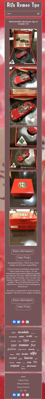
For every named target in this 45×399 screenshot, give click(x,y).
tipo (26, 340)
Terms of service (23, 387)
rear (36, 337)
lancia (28, 358)
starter (33, 341)
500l (18, 354)
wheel (18, 363)
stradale (23, 332)
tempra (12, 354)
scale (29, 336)
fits (35, 362)
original (14, 365)
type (14, 345)
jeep (29, 362)
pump (23, 366)
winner (11, 363)
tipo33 (23, 368)
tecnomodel (13, 337)
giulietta (11, 349)
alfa (33, 353)
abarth (31, 349)
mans (37, 350)
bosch (13, 341)
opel (36, 359)
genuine (22, 349)
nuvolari (33, 333)
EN (21, 391)
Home (23, 377)
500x (19, 341)
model (13, 358)
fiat (33, 345)
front (24, 363)
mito (13, 332)
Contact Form (23, 380)
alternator (31, 366)
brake (25, 354)
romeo (24, 345)
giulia (20, 359)
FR (25, 391)
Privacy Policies (23, 384)
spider (21, 336)
